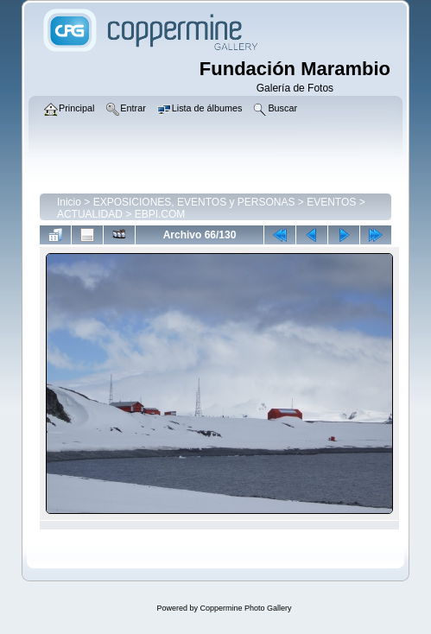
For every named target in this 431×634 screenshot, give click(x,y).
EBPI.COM (160, 214)
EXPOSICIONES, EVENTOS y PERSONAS (194, 202)
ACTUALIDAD (90, 214)
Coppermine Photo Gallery (245, 608)
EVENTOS (331, 202)
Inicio (69, 202)
